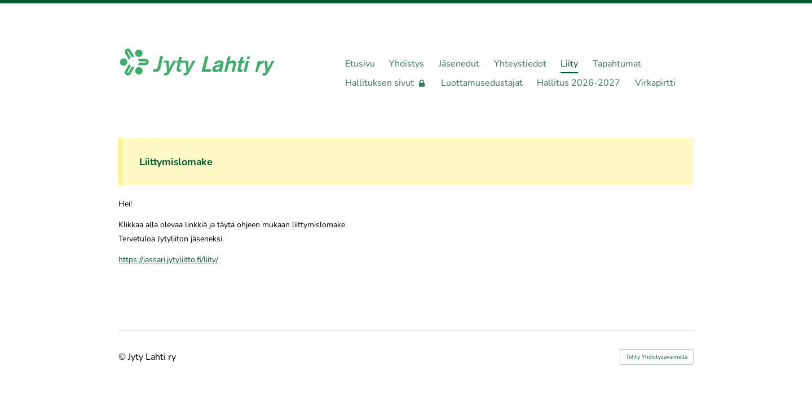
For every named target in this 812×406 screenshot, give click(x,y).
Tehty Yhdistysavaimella (656, 357)
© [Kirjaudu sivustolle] (123, 357)
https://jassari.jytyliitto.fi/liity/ (168, 259)
